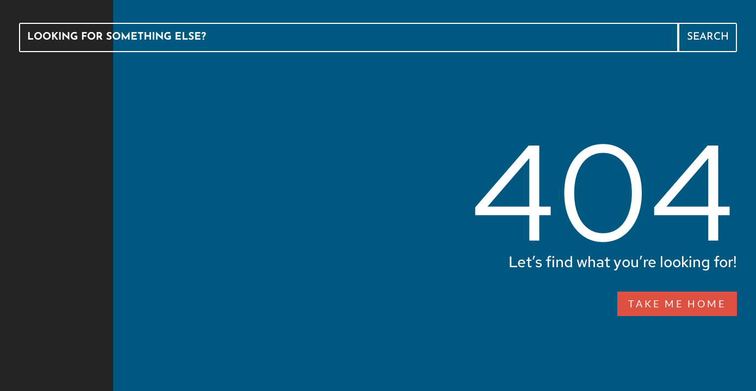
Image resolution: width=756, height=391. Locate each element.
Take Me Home (677, 304)
